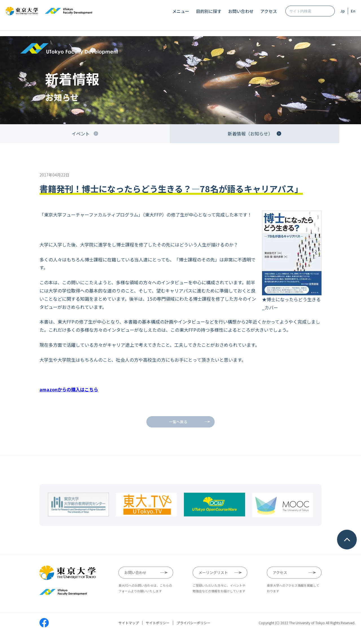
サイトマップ (128, 623)
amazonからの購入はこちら (68, 389)
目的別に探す (208, 11)
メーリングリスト (213, 572)
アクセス (268, 11)
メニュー (180, 11)
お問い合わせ (241, 11)
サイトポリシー (158, 623)
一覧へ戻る (178, 421)
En (353, 11)
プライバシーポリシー (193, 623)
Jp (342, 11)
